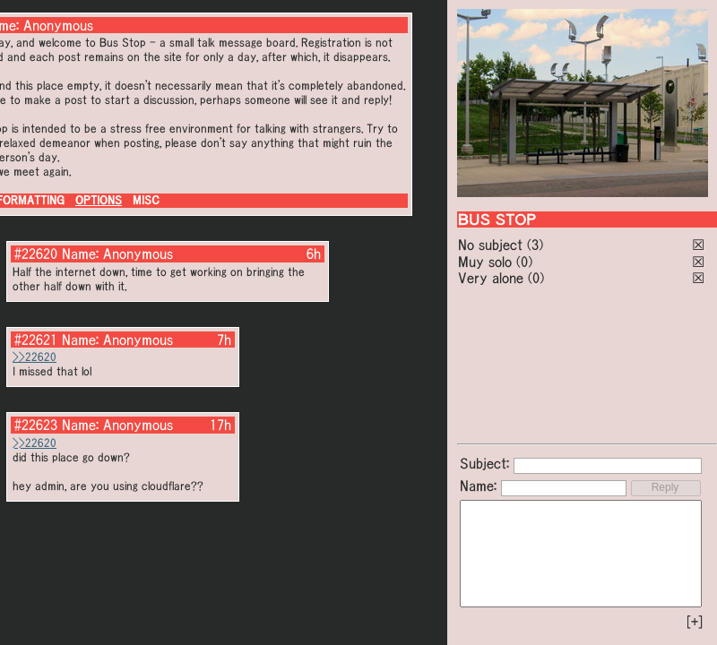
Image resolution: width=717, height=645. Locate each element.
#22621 (35, 339)
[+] (695, 622)
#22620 (35, 253)
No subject (492, 244)
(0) (524, 261)
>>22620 (34, 357)
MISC (146, 200)
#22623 (35, 424)
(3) (535, 244)
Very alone (490, 278)
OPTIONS (98, 200)
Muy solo (485, 261)
